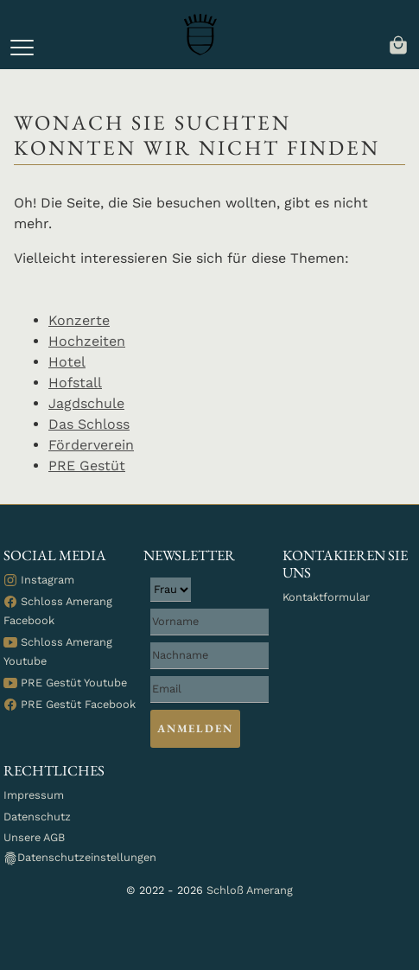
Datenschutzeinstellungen (79, 858)
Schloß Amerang (249, 890)
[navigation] (398, 43)
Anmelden (195, 728)
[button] (22, 47)
